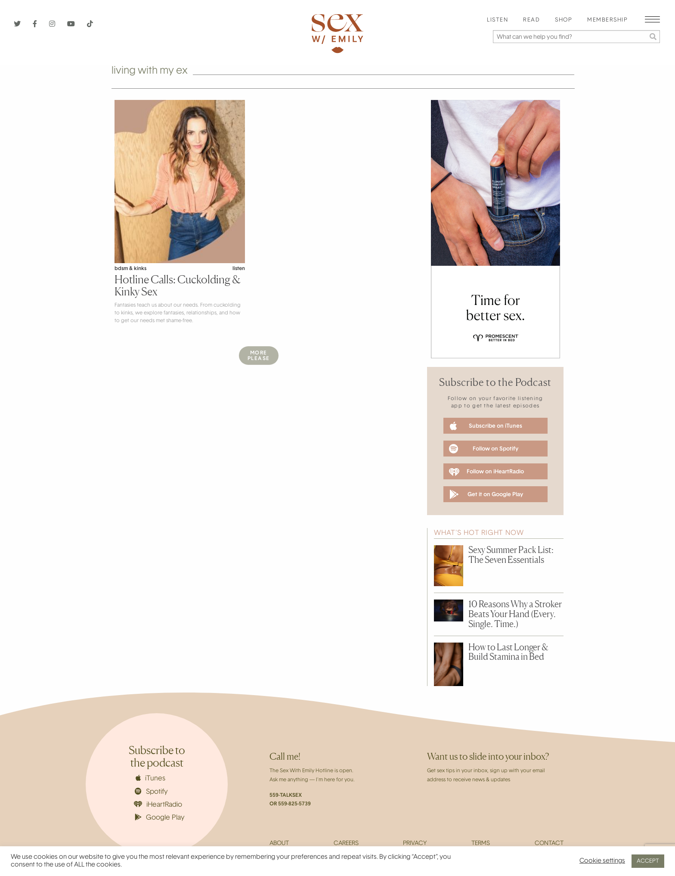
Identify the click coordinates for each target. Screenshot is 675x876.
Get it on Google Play (486, 494)
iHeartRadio (158, 804)
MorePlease (259, 356)
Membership (607, 20)
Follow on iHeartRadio (486, 472)
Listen (497, 20)
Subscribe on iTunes (486, 426)
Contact (549, 844)
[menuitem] (497, 20)
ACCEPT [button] (648, 861)
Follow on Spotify (483, 449)
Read (531, 20)
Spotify (151, 791)
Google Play (160, 817)
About (279, 844)
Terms (480, 844)
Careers (346, 844)
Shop (563, 20)
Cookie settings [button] (602, 861)
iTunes (150, 778)
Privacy (415, 844)
